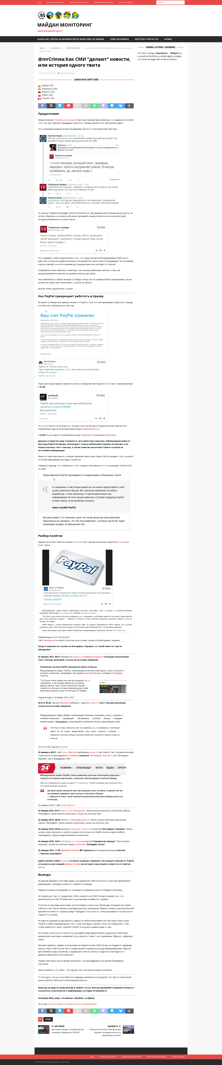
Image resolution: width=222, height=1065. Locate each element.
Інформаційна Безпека (104, 2)
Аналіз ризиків (125, 2)
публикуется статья (70, 841)
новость (94, 702)
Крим (48, 1019)
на (78, 819)
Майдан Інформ (67, 73)
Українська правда (64, 120)
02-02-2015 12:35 (49, 73)
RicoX (97, 429)
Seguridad (55, 48)
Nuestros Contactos (147, 39)
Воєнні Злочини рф (55, 2)
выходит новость (81, 829)
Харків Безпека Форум (79, 2)
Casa (39, 2)
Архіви (168, 39)
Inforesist (63, 747)
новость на (88, 656)
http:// (69, 752)
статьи (104, 465)
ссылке (44, 425)
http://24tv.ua (68, 805)
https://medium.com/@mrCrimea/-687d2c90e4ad (71, 1004)
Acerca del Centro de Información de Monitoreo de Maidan (70, 39)
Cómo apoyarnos (119, 39)
